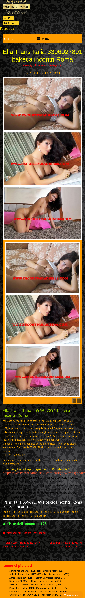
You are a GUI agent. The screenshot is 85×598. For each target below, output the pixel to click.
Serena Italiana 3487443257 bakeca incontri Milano (34, 570)
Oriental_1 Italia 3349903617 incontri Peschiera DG (33, 594)
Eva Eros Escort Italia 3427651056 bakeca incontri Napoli (37, 591)
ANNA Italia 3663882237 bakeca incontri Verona (32, 584)
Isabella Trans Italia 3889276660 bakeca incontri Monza (36, 574)
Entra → (8, 17)
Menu (45, 39)
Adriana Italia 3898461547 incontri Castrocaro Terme (34, 577)
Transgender (55, 65)
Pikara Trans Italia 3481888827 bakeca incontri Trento (35, 588)
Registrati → (10, 23)
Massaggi (28, 65)
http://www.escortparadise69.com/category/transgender (44, 473)
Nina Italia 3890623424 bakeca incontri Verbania (32, 581)
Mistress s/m (41, 65)
